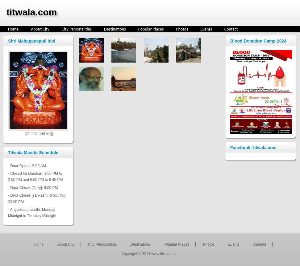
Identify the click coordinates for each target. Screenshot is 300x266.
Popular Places (151, 29)
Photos (182, 29)
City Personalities (77, 29)
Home (13, 29)
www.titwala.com (165, 254)
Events (206, 29)
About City (40, 29)
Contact (231, 29)
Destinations (115, 29)
